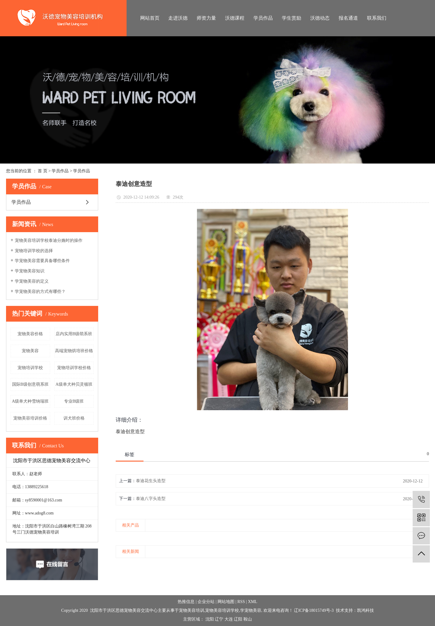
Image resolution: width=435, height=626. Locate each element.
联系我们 (376, 18)
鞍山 (247, 619)
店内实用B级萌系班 (74, 334)
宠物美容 (30, 351)
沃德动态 (320, 18)
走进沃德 (178, 18)
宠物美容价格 (30, 334)
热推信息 (186, 601)
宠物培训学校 (30, 367)
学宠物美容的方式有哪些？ (40, 291)
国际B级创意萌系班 (30, 384)
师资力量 (206, 18)
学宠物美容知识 (29, 271)
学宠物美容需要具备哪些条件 (42, 260)
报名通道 (348, 18)
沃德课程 (234, 18)
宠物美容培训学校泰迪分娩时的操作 (48, 240)
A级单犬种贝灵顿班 (74, 384)
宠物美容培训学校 (222, 610)
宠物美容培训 (191, 610)
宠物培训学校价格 (74, 367)
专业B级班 (74, 401)
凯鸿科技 (365, 610)
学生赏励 (291, 18)
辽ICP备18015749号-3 (314, 610)
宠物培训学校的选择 (34, 250)
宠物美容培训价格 (30, 418)
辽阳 (238, 619)
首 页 (42, 171)
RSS (241, 601)
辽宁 (219, 619)
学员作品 (263, 18)
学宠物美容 (250, 610)
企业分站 (206, 601)
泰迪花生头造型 (151, 480)
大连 (228, 619)
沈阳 (209, 619)
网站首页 (150, 18)
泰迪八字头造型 (151, 498)
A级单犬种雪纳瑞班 (30, 401)
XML (252, 601)
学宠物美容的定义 (32, 281)
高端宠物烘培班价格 (74, 351)
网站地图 (226, 601)
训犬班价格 (74, 418)
